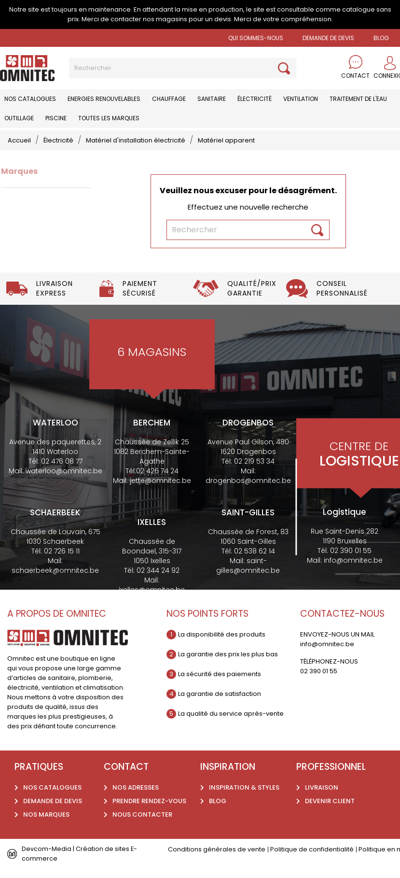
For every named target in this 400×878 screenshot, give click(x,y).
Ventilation (300, 99)
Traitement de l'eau (358, 99)
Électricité (254, 99)
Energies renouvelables (104, 99)
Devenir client (330, 801)
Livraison (321, 787)
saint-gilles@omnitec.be (248, 565)
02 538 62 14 (254, 551)
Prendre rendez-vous (149, 801)
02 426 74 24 (157, 471)
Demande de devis (328, 38)
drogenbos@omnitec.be (248, 480)
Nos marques (46, 814)
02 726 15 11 (62, 551)
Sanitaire (211, 99)
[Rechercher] (182, 68)
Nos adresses (135, 787)
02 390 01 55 (351, 550)
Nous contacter (142, 814)
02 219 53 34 (254, 461)
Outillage (19, 118)
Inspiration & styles (244, 787)
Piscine (56, 118)
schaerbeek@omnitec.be (55, 570)
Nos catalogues (30, 99)
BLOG (381, 38)
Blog (217, 801)
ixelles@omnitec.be (152, 590)
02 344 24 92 (158, 570)
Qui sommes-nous (255, 38)
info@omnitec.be (353, 560)
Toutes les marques (108, 118)
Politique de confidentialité (312, 849)
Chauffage (169, 99)
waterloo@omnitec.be (64, 471)
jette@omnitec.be (160, 480)
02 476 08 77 (62, 461)
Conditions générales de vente (216, 849)
